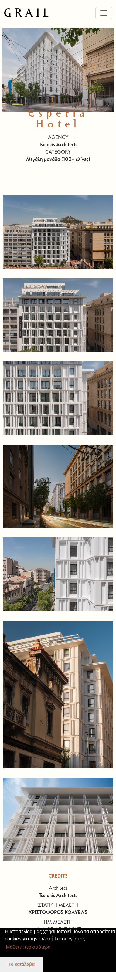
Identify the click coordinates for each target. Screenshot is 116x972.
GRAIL (28, 13)
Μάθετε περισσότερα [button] (28, 947)
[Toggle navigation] (103, 13)
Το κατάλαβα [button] (22, 964)
